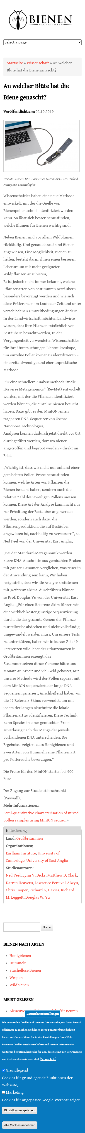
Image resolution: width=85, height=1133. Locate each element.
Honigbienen (20, 955)
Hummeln (18, 963)
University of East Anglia (47, 860)
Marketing (15, 1092)
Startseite (15, 63)
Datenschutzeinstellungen (43, 1014)
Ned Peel (13, 875)
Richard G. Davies (44, 890)
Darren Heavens (19, 882)
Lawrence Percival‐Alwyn (56, 882)
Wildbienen (19, 985)
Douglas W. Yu (37, 897)
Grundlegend (17, 1070)
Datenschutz (48, 1059)
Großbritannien (29, 838)
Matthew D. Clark (62, 875)
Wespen (16, 977)
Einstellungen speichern (19, 1110)
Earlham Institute (21, 853)
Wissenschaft (38, 63)
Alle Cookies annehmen (19, 1125)
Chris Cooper (17, 890)
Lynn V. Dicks (34, 875)
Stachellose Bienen (25, 970)
